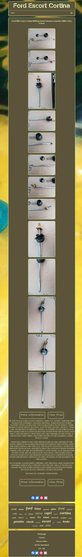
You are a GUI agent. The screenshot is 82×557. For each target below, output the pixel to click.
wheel (46, 517)
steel (59, 522)
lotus (38, 508)
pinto (53, 509)
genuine (19, 521)
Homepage (42, 534)
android (69, 509)
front (61, 508)
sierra (38, 513)
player (30, 514)
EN (40, 549)
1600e (42, 526)
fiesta (20, 514)
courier (56, 514)
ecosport (63, 518)
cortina (65, 513)
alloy (48, 525)
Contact (42, 538)
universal (46, 509)
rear (54, 522)
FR (43, 549)
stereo (32, 517)
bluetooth (54, 518)
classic (21, 518)
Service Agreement (41, 545)
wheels (30, 521)
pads (27, 518)
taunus (21, 509)
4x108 (14, 509)
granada (35, 526)
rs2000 (14, 518)
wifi (25, 514)
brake (66, 521)
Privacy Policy (41, 541)
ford (29, 508)
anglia (70, 518)
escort (46, 521)
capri (48, 513)
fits (39, 517)
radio (15, 513)
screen (38, 522)
